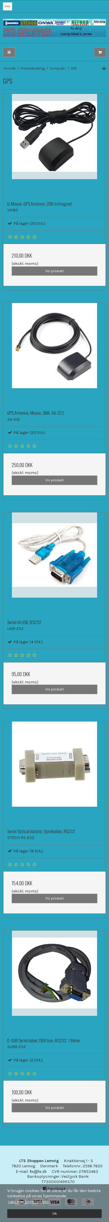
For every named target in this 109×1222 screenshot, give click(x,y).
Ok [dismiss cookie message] (54, 1213)
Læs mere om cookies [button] (28, 1201)
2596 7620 (93, 1166)
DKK (7, 6)
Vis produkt (54, 271)
